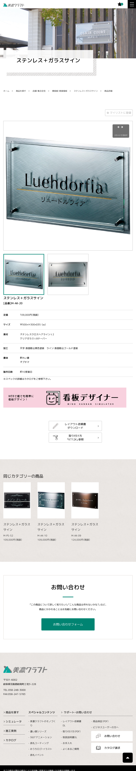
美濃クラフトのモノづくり (43, 723)
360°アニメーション (41, 737)
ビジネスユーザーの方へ (106, 727)
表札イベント (37, 754)
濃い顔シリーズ (38, 731)
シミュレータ (14, 721)
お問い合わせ (112, 736)
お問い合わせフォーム (68, 624)
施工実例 (11, 731)
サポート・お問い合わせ (78, 712)
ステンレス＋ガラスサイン (86, 91)
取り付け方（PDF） (72, 731)
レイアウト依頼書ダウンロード (75, 425)
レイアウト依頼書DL (72, 723)
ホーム (6, 91)
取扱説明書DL (70, 737)
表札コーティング (39, 743)
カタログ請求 (112, 748)
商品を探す (21, 91)
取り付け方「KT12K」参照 (75, 437)
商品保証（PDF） (101, 721)
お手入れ (67, 743)
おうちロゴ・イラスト (41, 748)
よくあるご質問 (71, 748)
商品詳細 (108, 91)
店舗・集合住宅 (39, 91)
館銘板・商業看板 (59, 91)
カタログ (11, 740)
